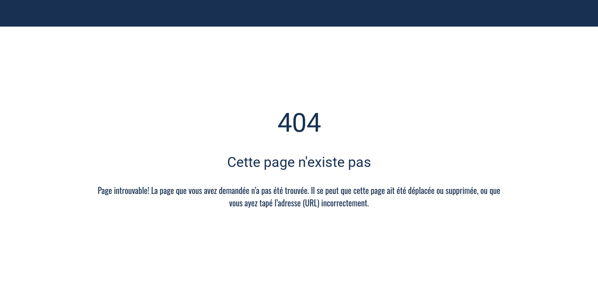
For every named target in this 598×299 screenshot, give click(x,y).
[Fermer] (17, 13)
